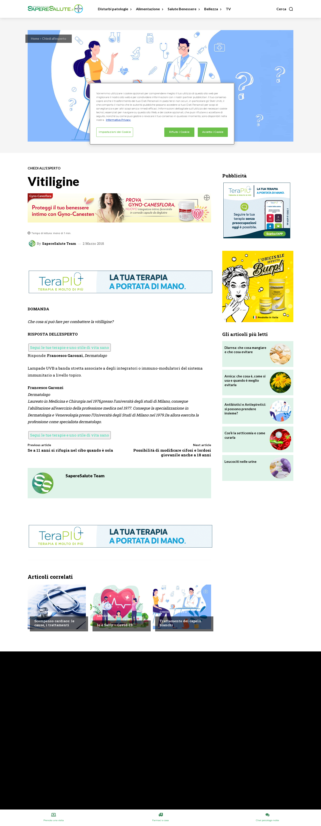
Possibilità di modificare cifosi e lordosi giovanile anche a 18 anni (172, 452)
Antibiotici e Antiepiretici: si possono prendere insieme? (245, 408)
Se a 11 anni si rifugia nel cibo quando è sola (70, 450)
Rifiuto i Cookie (179, 132)
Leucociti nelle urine (240, 461)
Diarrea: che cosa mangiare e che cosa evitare (245, 350)
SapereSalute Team (59, 243)
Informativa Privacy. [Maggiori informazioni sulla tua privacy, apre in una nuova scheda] (118, 120)
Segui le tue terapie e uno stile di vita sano (69, 347)
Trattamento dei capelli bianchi (180, 623)
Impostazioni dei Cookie (115, 132)
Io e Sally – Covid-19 (115, 625)
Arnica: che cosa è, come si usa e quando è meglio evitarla (244, 380)
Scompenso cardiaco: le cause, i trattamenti (54, 623)
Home (35, 38)
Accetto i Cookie (212, 132)
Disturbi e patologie (49, 612)
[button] (284, 9)
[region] (162, 114)
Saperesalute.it (109, 616)
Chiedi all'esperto (54, 38)
